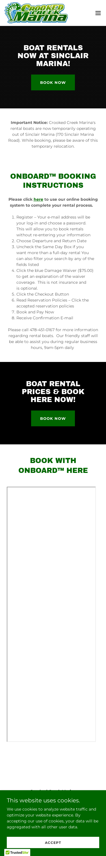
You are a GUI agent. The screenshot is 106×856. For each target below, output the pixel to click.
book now (53, 82)
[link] (36, 12)
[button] (98, 13)
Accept (53, 842)
